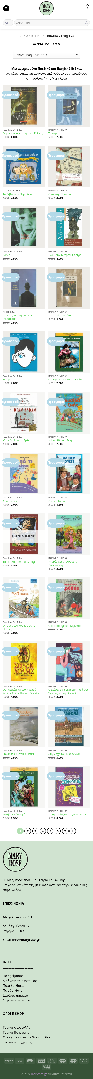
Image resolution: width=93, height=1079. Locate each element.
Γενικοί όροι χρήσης (17, 1042)
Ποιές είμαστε (13, 976)
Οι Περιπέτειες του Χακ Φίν (65, 379)
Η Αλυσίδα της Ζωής (60, 440)
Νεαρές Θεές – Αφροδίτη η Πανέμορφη (64, 563)
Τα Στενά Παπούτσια (60, 315)
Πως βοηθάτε (12, 990)
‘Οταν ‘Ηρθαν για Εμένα (17, 440)
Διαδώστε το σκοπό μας (20, 981)
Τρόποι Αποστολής (16, 1027)
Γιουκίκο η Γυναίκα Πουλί (18, 754)
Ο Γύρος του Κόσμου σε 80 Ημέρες (19, 627)
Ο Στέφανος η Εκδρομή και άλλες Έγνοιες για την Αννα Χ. (68, 691)
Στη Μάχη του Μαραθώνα (64, 754)
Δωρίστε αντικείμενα (18, 1000)
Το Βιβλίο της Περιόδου (17, 194)
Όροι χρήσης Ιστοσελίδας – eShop (27, 1037)
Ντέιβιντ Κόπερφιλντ (16, 814)
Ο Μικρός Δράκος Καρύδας (64, 626)
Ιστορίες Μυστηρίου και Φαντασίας (17, 317)
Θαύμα (7, 379)
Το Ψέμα (53, 133)
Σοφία (6, 255)
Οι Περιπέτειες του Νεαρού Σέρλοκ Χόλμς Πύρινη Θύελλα (21, 691)
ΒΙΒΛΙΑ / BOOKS (30, 36)
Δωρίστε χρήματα (15, 995)
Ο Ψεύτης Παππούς (60, 194)
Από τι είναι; (10, 501)
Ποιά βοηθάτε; (13, 985)
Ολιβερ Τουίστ (57, 501)
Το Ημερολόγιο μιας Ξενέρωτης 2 (68, 814)
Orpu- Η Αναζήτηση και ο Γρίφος (23, 133)
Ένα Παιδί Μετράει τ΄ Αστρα (65, 255)
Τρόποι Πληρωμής (16, 1032)
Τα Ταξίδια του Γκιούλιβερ (19, 562)
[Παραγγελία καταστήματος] (46, 55)
